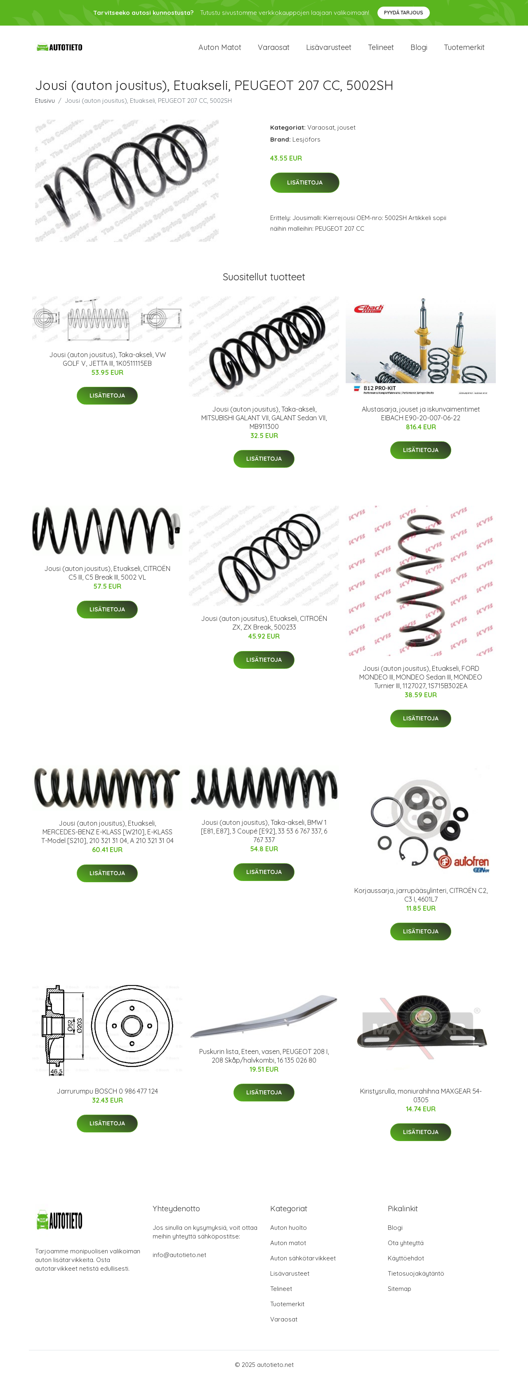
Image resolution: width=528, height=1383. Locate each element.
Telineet (381, 49)
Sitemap (399, 1293)
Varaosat (274, 49)
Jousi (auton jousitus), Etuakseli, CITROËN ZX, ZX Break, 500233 (264, 627)
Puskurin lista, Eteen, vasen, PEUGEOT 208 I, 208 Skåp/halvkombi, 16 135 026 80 (264, 1059)
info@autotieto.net (179, 1259)
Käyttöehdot (406, 1262)
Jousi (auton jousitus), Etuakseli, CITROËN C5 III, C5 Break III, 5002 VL (107, 576)
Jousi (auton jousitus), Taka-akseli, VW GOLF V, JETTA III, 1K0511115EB (107, 363)
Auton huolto (288, 1232)
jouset (346, 131)
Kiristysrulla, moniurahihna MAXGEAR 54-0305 (421, 1099)
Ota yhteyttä (406, 1247)
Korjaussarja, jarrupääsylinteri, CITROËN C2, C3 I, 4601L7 (421, 898)
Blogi (418, 49)
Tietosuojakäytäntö (416, 1277)
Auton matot (219, 49)
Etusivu (45, 105)
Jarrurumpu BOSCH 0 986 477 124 (107, 1095)
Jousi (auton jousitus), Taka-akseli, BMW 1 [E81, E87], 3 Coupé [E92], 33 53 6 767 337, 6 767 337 (264, 835)
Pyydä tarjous (403, 12)
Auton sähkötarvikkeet (303, 1262)
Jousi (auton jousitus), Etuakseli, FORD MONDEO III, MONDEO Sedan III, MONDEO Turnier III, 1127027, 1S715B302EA (420, 681)
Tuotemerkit (464, 49)
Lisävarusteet (328, 49)
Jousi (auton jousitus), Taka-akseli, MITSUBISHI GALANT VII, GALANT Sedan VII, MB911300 (264, 422)
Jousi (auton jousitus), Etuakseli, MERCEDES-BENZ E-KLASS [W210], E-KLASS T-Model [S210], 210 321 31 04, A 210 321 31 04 (107, 836)
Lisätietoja (305, 187)
